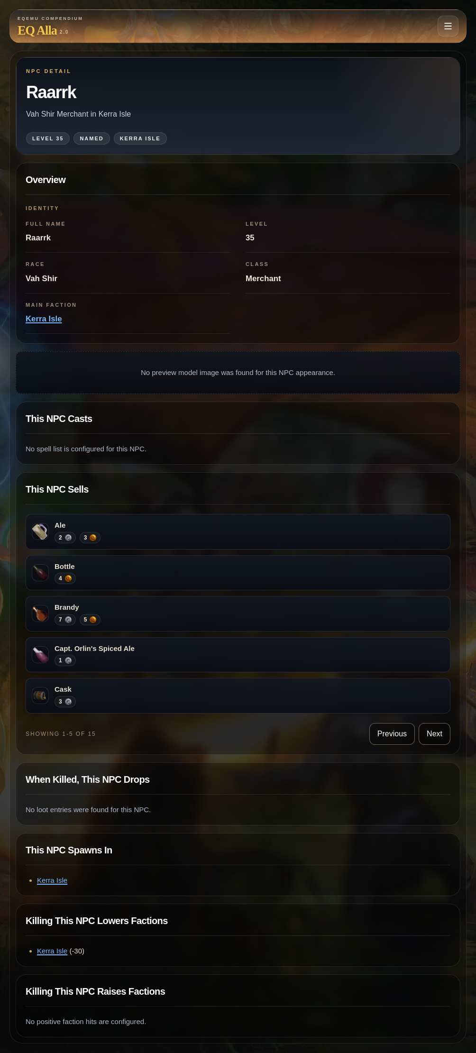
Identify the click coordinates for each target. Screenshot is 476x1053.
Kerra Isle (44, 318)
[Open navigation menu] (448, 26)
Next (434, 734)
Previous (392, 734)
